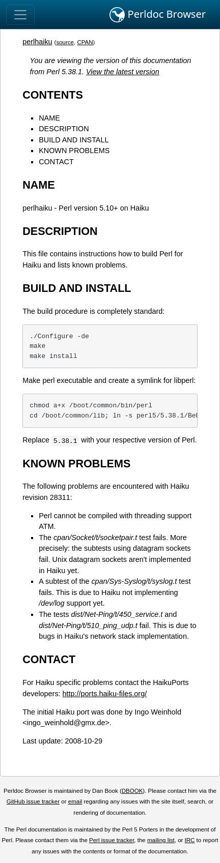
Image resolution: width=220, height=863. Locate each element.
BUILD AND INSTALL (73, 140)
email (75, 801)
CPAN (85, 42)
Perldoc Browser (157, 14)
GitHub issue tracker (33, 801)
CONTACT (56, 162)
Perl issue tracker (111, 840)
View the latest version (122, 72)
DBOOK (132, 791)
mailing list (161, 840)
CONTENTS (52, 94)
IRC (190, 840)
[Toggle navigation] (20, 15)
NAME (49, 118)
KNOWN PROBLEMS (74, 150)
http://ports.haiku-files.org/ (105, 694)
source (65, 42)
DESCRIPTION (64, 129)
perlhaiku (37, 42)
